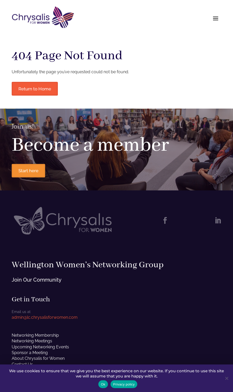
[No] (226, 378)
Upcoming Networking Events (40, 347)
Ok (103, 384)
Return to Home (35, 88)
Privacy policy (124, 384)
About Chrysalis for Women (38, 359)
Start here (29, 171)
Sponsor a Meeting (30, 353)
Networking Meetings (32, 341)
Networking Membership (35, 335)
